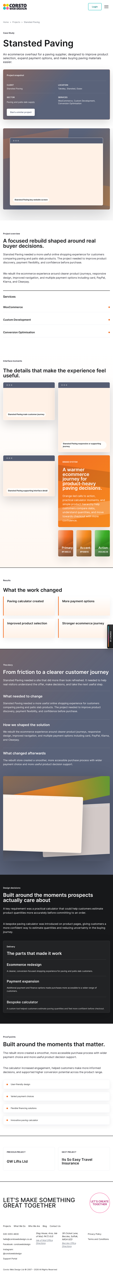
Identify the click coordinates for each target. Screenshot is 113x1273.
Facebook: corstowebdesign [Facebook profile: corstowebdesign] (16, 1241)
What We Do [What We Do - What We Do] (19, 1223)
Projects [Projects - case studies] (16, 22)
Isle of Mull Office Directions (44, 1239)
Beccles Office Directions (69, 1242)
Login (95, 6)
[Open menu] (106, 6)
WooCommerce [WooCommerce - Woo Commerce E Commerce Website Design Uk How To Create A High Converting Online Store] (13, 304)
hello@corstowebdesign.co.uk (17, 1236)
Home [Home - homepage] (6, 22)
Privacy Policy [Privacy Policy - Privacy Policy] (94, 1231)
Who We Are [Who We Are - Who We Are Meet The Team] (34, 1223)
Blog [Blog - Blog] (45, 1223)
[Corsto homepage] (15, 7)
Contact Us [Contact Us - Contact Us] (55, 1223)
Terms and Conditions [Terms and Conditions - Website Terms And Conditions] (98, 1236)
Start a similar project (20, 112)
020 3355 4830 (11, 1231)
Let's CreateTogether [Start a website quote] (100, 1200)
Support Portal (10, 1256)
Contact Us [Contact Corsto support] (111, 636)
